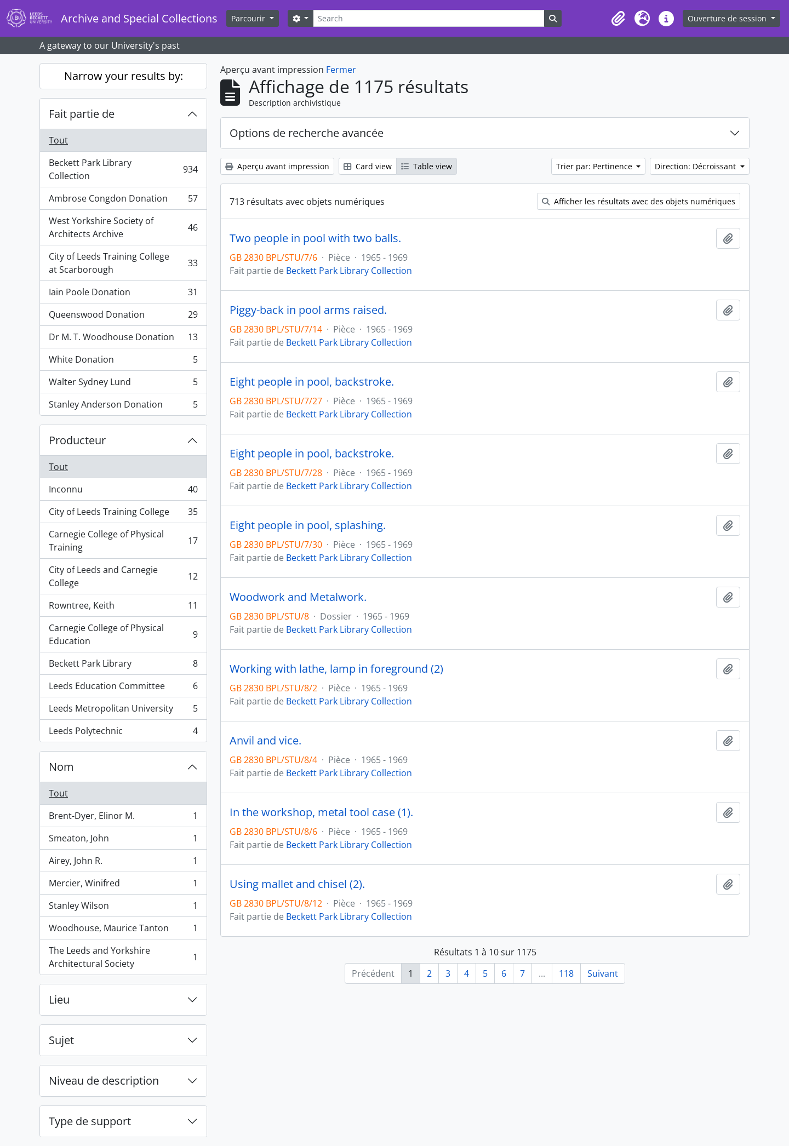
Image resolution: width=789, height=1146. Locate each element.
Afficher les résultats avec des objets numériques (638, 201)
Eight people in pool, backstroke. (312, 381)
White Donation (123, 362)
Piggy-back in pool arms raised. (308, 310)
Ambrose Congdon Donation (123, 201)
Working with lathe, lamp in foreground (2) (336, 668)
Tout (58, 140)
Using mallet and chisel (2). (297, 884)
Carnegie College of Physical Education (123, 634)
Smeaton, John (123, 841)
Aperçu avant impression (277, 166)
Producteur (77, 440)
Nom (61, 766)
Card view (368, 166)
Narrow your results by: (123, 75)
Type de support (90, 1121)
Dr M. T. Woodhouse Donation (123, 339)
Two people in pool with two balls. (315, 238)
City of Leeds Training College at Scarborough (123, 263)
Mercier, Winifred (123, 885)
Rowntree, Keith (123, 608)
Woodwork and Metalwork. (298, 597)
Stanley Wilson (123, 908)
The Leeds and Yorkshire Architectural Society (123, 957)
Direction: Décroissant (696, 166)
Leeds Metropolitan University (123, 711)
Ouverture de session (728, 18)
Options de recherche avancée (307, 132)
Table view (426, 166)
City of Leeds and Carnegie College (123, 576)
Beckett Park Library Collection (123, 169)
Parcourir (249, 18)
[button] (618, 19)
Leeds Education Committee (123, 688)
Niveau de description (104, 1080)
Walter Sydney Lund (123, 384)
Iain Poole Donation (123, 294)
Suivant (602, 973)
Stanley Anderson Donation (123, 406)
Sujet (61, 1040)
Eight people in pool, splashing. (308, 525)
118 (566, 973)
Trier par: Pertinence (595, 166)
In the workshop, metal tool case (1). (321, 812)
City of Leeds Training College (123, 514)
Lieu (59, 999)
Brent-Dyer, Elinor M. (123, 818)
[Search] (428, 18)
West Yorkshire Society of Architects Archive (123, 227)
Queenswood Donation (123, 317)
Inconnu (123, 492)
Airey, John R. (123, 863)
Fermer (341, 70)
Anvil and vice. (265, 740)
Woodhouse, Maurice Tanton (123, 930)
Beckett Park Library (123, 666)
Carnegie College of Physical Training (123, 540)
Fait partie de (82, 113)
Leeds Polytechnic (123, 733)
